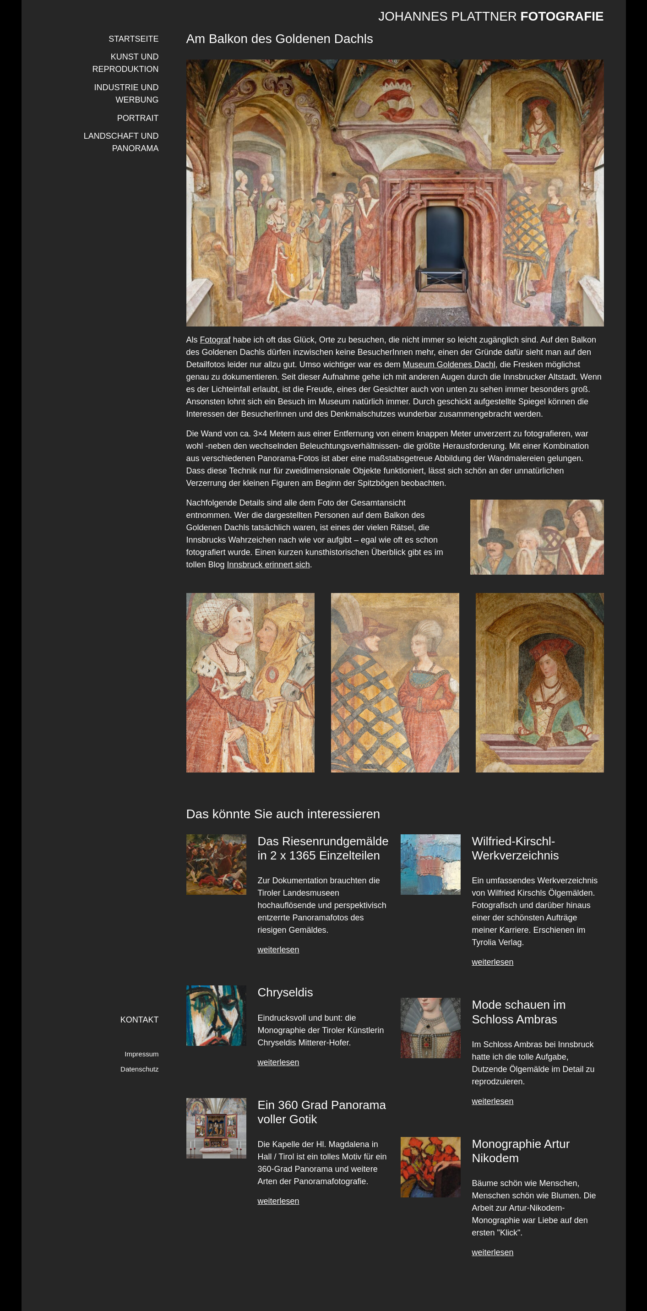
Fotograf (215, 339)
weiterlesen (278, 949)
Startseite (133, 39)
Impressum (141, 1054)
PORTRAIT (138, 118)
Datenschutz (139, 1069)
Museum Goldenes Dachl (449, 364)
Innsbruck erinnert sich (268, 564)
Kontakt (139, 1019)
